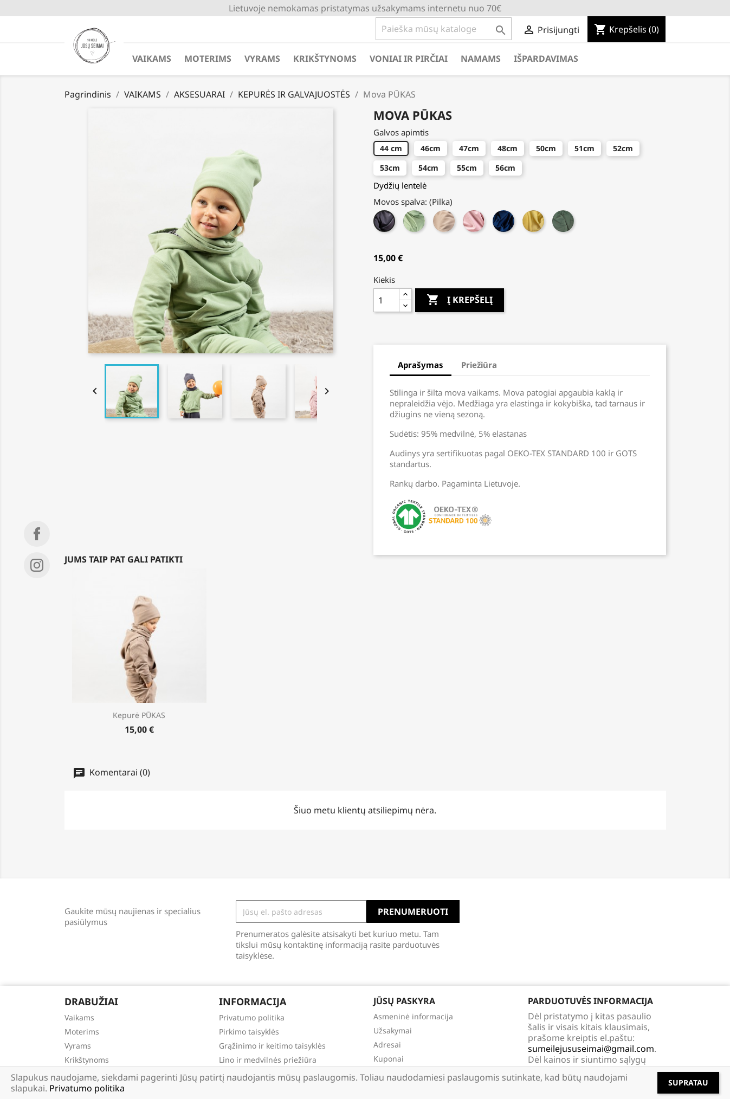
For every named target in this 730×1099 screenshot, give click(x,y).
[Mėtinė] (415, 223)
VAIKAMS (151, 58)
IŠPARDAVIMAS (546, 58)
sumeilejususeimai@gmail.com (591, 1049)
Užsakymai (392, 1030)
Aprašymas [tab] (420, 364)
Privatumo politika (252, 1017)
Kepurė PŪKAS (139, 715)
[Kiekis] (386, 300)
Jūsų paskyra (404, 1001)
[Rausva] (475, 223)
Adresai (387, 1044)
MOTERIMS (207, 58)
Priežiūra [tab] (479, 364)
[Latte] (445, 223)
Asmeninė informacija (413, 1016)
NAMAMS (481, 58)
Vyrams (77, 1045)
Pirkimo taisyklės (249, 1031)
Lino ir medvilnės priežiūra (267, 1060)
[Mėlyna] (505, 223)
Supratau (688, 1082)
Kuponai (388, 1058)
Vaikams (79, 1017)
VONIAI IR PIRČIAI (409, 58)
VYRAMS (262, 58)
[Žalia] (564, 223)
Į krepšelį (460, 300)
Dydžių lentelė (400, 185)
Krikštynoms (86, 1060)
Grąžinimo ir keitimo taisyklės (272, 1045)
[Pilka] (385, 223)
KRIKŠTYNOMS (325, 58)
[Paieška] (444, 28)
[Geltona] (534, 223)
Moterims (81, 1031)
